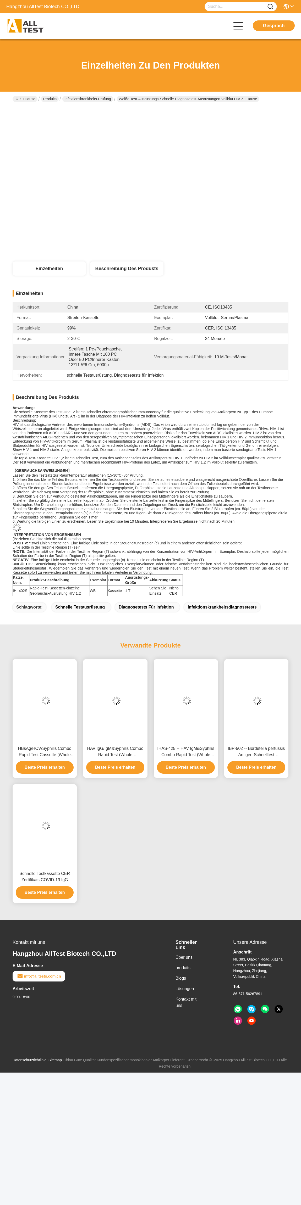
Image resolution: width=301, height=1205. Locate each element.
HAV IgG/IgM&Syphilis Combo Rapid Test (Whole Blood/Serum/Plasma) (115, 752)
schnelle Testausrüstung (80, 607)
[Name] (270, 6)
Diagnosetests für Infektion (146, 607)
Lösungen (185, 988)
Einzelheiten (49, 268)
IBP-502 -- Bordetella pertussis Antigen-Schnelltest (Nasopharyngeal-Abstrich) (256, 752)
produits (183, 968)
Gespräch (273, 25)
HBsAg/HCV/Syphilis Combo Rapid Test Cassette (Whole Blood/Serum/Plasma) (45, 752)
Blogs (181, 978)
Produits (50, 99)
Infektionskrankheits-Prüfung (87, 99)
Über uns (184, 957)
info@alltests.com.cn (39, 976)
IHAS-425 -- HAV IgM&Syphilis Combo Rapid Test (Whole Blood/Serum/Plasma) (185, 752)
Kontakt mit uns (186, 1002)
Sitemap (55, 1060)
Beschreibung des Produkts (126, 268)
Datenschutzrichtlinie (29, 1060)
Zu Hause (25, 99)
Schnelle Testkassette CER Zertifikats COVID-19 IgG (44, 876)
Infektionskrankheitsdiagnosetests (222, 607)
